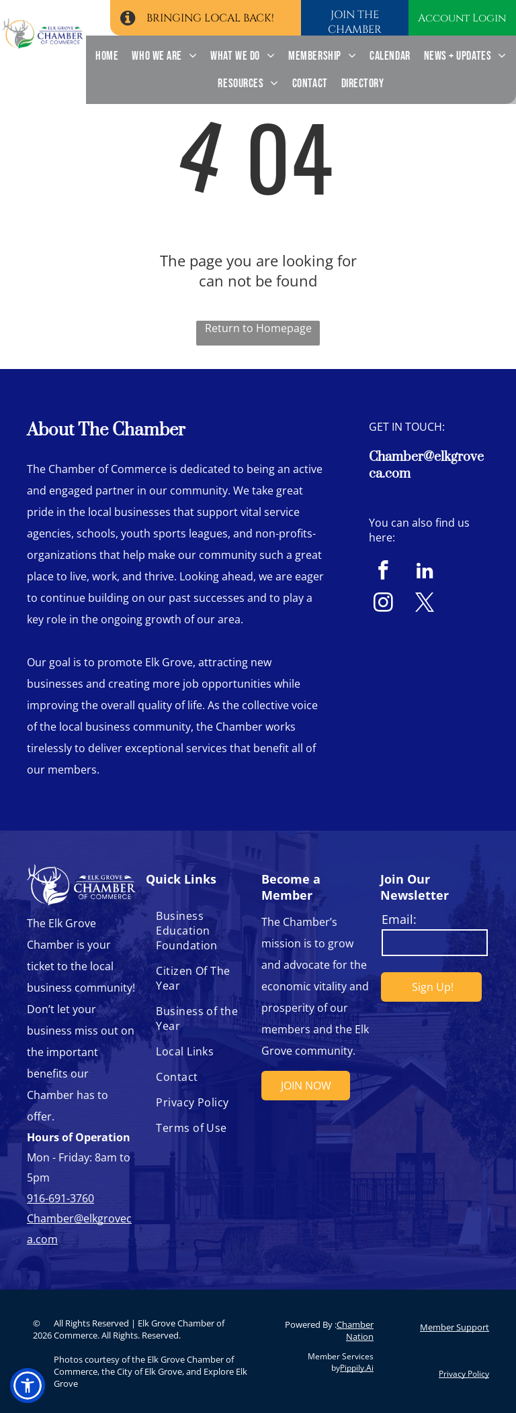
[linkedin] (425, 572)
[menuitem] (107, 56)
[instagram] (383, 604)
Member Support (454, 1327)
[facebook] (383, 572)
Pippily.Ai (357, 1367)
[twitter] (425, 604)
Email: (399, 919)
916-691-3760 (60, 1198)
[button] (27, 1385)
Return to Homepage (258, 328)
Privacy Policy (464, 1373)
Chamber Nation (355, 1330)
